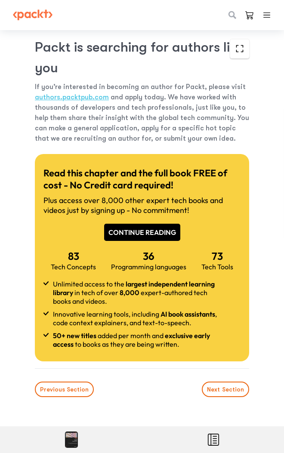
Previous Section (64, 389)
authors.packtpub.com (72, 97)
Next (225, 389)
